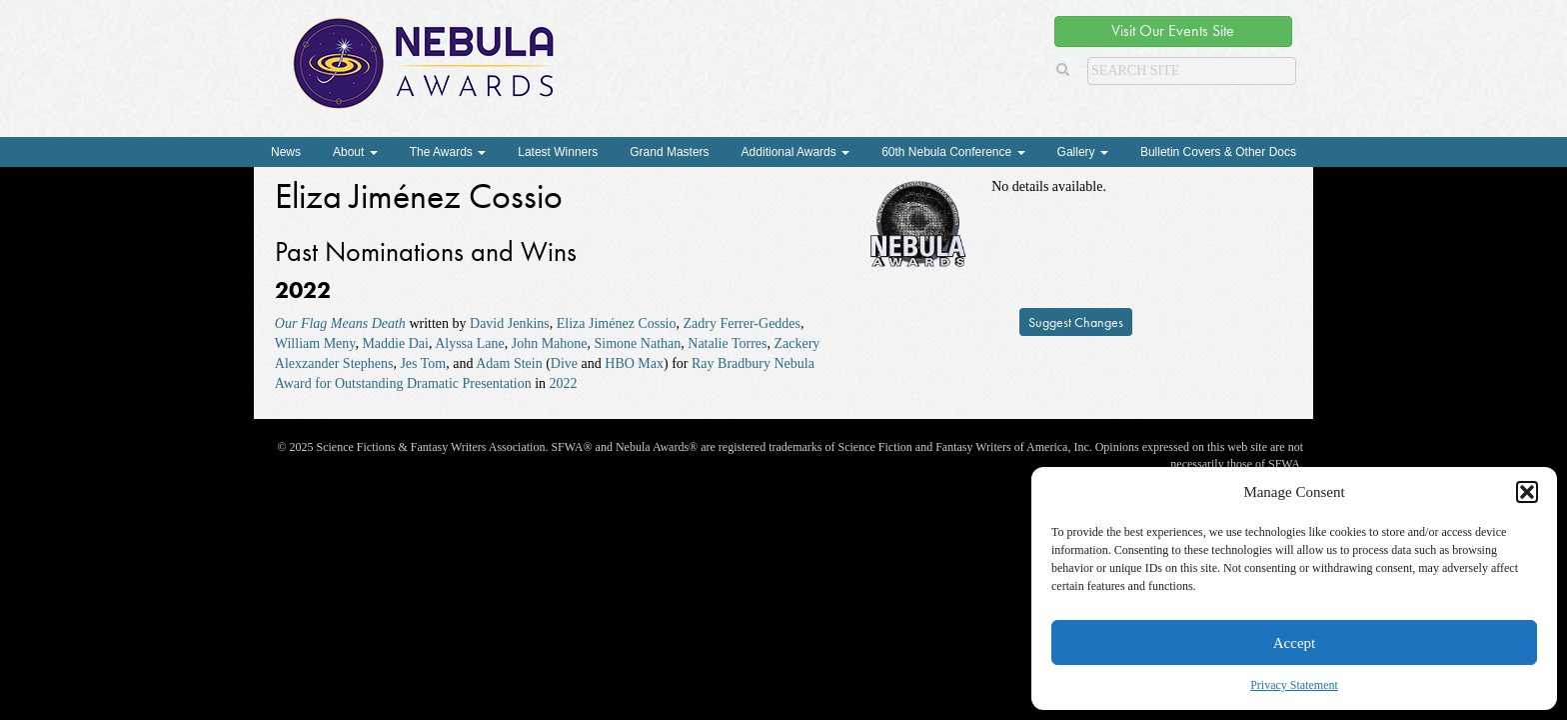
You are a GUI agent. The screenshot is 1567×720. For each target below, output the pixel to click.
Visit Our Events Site (1172, 30)
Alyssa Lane (470, 343)
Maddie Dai (395, 343)
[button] (1527, 492)
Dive (564, 363)
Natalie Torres (727, 343)
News (286, 152)
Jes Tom (423, 363)
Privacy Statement (1294, 685)
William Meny (315, 343)
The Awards (448, 152)
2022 (564, 383)
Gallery (1082, 152)
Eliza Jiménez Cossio (617, 323)
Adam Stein (509, 363)
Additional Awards (796, 152)
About (355, 152)
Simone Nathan (638, 343)
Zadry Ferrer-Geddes (742, 323)
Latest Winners (558, 152)
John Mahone (550, 343)
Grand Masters (669, 152)
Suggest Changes (1075, 322)
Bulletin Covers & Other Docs (1218, 152)
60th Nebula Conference (952, 152)
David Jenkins (510, 323)
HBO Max (634, 363)
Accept (1294, 643)
